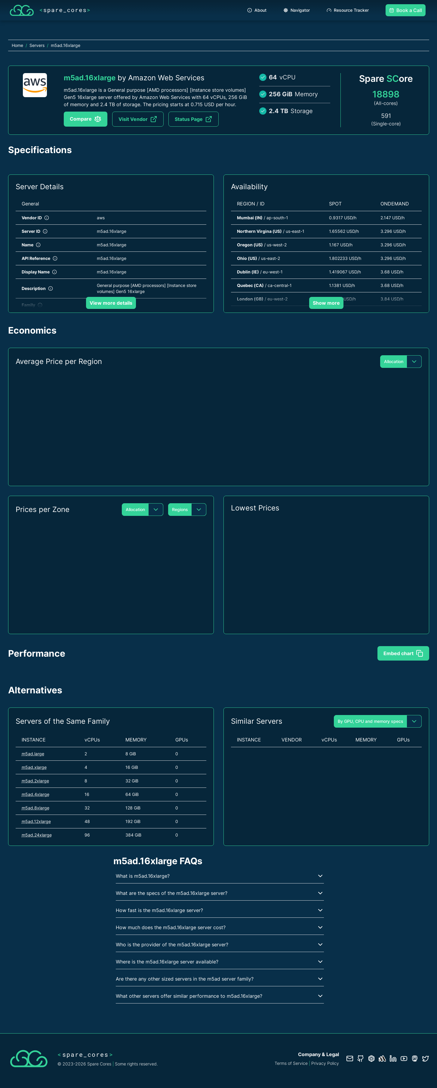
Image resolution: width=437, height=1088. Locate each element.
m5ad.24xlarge (37, 834)
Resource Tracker (348, 10)
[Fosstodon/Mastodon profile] (414, 1058)
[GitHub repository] (360, 1058)
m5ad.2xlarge (35, 780)
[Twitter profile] (425, 1058)
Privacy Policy (325, 1063)
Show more (326, 303)
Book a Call (405, 10)
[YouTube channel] (404, 1058)
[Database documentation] (371, 1058)
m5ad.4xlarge (35, 794)
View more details (111, 303)
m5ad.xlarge (34, 767)
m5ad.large (33, 753)
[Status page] (382, 1058)
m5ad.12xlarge (36, 821)
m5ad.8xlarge (35, 807)
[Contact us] (349, 1058)
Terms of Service (291, 1063)
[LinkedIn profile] (393, 1058)
